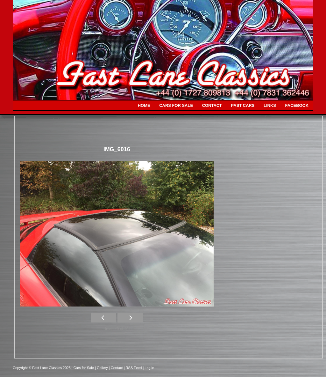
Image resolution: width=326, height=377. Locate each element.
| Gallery (102, 368)
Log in (149, 368)
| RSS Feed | (134, 368)
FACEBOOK (296, 105)
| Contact (116, 368)
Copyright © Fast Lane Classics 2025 (42, 368)
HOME (144, 105)
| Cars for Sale (83, 368)
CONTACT (212, 105)
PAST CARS (243, 105)
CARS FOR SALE (176, 105)
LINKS (270, 105)
